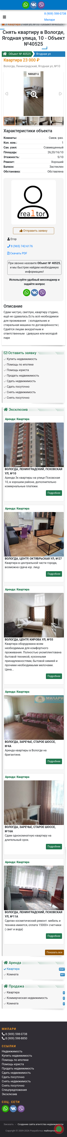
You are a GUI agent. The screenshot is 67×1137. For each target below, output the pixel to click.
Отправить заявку (33, 230)
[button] (33, 92)
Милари (49, 19)
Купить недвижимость (17, 1055)
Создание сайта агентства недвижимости (40, 1124)
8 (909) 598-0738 (55, 13)
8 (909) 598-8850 (14, 1038)
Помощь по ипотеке (15, 1060)
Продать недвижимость (18, 1068)
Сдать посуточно (13, 1077)
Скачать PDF (17, 253)
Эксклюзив (9, 1094)
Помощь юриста (13, 1064)
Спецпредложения (14, 1090)
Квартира (14, 24)
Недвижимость (12, 1051)
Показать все (54, 952)
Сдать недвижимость (16, 1072)
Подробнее (54, 493)
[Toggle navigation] (3, 16)
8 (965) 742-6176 (20, 246)
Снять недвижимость (16, 1081)
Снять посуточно (13, 1085)
